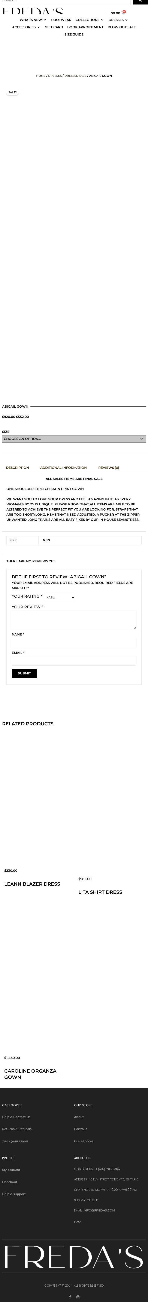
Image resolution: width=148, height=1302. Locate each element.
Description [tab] (17, 467)
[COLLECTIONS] (89, 20)
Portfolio (80, 1128)
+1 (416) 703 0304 (107, 1168)
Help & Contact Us (16, 1116)
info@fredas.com (99, 1209)
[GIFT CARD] (54, 27)
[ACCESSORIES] (26, 27)
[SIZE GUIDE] (74, 34)
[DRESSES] (118, 20)
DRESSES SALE (75, 75)
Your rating (27, 596)
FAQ (77, 1221)
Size (5, 432)
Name (18, 633)
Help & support (14, 1193)
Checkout (9, 1181)
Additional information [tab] (63, 467)
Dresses (55, 75)
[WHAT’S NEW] (33, 20)
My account (11, 1169)
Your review (27, 606)
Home (40, 75)
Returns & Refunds (16, 1128)
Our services (83, 1140)
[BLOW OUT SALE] (122, 27)
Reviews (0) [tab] (108, 467)
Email (18, 652)
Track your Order (15, 1140)
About (79, 1116)
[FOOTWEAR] (61, 20)
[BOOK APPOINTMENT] (85, 27)
